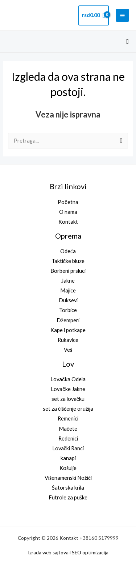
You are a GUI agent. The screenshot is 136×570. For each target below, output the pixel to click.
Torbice (68, 310)
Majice (68, 290)
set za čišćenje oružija (68, 409)
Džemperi (68, 320)
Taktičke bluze (68, 261)
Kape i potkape (68, 330)
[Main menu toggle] (122, 15)
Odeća (68, 251)
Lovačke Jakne (68, 389)
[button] (127, 41)
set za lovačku (68, 399)
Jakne (68, 281)
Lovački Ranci (68, 448)
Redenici (68, 438)
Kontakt (68, 222)
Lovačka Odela (67, 379)
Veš (68, 350)
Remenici (68, 418)
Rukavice (68, 340)
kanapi (68, 458)
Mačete (68, 429)
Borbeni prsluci (68, 271)
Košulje (68, 468)
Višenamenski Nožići (68, 478)
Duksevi (68, 300)
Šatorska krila (68, 488)
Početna (68, 202)
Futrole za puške (68, 497)
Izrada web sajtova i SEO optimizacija (68, 552)
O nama (68, 212)
